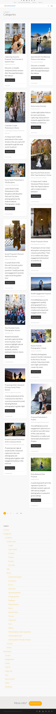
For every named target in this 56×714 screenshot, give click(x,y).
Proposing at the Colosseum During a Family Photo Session (14, 387)
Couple (6, 130)
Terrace (47, 422)
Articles (6, 530)
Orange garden (13, 596)
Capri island (12, 549)
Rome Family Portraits (38, 106)
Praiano (43, 422)
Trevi (14, 64)
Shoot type (7, 651)
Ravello (11, 561)
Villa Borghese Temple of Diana (19, 640)
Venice (9, 647)
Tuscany (10, 644)
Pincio (12, 259)
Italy (8, 569)
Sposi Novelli (36, 62)
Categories (7, 534)
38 (17, 513)
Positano (11, 553)
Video (23, 444)
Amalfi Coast (36, 296)
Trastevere (12, 620)
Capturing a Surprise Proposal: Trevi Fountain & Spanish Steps (14, 59)
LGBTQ (7, 667)
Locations (8, 538)
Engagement (7, 64)
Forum (35, 109)
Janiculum (12, 589)
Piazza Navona (21, 130)
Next (21, 513)
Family (32, 109)
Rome (12, 64)
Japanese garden (14, 593)
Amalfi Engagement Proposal (41, 293)
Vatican (40, 177)
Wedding (41, 62)
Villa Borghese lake (15, 185)
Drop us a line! (35, 703)
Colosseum (33, 350)
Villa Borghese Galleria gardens (19, 632)
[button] (52, 6)
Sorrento (11, 565)
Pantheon (16, 130)
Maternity (8, 671)
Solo (6, 675)
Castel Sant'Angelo (15, 577)
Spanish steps (13, 612)
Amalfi (32, 296)
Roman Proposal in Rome (39, 241)
